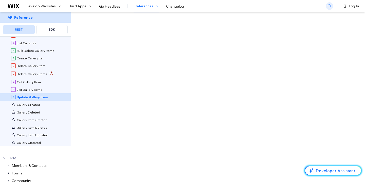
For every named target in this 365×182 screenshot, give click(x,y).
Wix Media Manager (156, 96)
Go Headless (109, 6)
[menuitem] (35, 24)
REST (19, 29)
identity (226, 133)
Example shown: (261, 50)
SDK (52, 29)
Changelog (175, 6)
